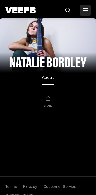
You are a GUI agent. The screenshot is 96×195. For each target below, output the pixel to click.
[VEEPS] (20, 10)
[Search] (67, 10)
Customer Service (59, 186)
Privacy (30, 186)
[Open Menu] (85, 10)
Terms (11, 186)
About (48, 77)
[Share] (47, 101)
